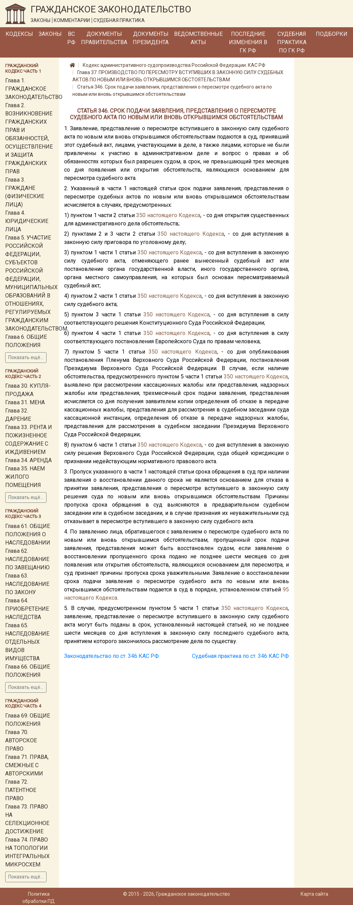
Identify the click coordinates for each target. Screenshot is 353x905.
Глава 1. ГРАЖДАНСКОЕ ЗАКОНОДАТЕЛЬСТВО (33, 88)
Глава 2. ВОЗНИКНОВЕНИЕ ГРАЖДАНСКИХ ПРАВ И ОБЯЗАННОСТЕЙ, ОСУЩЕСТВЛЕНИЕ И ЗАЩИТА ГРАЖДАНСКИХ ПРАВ (29, 138)
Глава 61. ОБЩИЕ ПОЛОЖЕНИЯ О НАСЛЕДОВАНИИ (27, 534)
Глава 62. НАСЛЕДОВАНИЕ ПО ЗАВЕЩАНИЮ (27, 559)
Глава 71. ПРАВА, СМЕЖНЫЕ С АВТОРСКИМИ (27, 765)
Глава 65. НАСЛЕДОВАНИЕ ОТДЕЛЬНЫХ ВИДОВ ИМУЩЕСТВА (27, 642)
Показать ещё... (25, 357)
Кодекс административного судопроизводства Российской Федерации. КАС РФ (174, 65)
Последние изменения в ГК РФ (248, 42)
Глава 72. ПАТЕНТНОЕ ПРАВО (20, 790)
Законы (50, 34)
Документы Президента (151, 38)
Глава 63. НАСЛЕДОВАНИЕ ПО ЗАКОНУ (27, 584)
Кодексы (19, 34)
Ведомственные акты (198, 38)
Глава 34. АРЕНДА (28, 460)
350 (140, 215)
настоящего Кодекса (173, 215)
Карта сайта (314, 894)
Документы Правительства (104, 38)
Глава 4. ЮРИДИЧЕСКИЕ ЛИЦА (26, 221)
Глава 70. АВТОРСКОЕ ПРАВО (21, 740)
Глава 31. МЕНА (25, 402)
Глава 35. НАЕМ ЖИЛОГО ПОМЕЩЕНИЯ (25, 476)
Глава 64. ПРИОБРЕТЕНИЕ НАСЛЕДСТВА (27, 608)
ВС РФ (71, 38)
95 (286, 589)
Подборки (331, 34)
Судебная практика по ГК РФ (291, 42)
